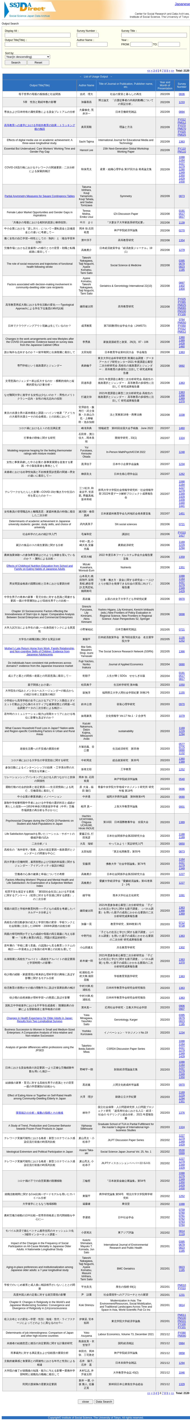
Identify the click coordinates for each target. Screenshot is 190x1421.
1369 (182, 398)
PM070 (182, 128)
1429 (182, 178)
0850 (182, 843)
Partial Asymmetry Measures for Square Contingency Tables (40, 196)
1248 (182, 452)
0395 (182, 260)
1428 (182, 343)
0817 (182, 216)
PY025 (182, 131)
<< (148, 70)
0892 (182, 365)
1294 (182, 548)
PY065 (182, 302)
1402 (182, 285)
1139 (182, 222)
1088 (182, 157)
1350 (182, 175)
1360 (182, 337)
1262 (182, 473)
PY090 (182, 1332)
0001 (182, 806)
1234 (182, 464)
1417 (182, 535)
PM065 (182, 308)
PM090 (182, 1335)
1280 (182, 169)
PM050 (182, 322)
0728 (182, 925)
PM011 (182, 1315)
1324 (182, 438)
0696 (182, 789)
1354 (182, 240)
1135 (182, 637)
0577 (182, 744)
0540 (182, 779)
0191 (182, 210)
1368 (182, 395)
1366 (182, 651)
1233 (182, 102)
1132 (182, 753)
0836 (182, 94)
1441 (182, 506)
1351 (182, 567)
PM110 (182, 151)
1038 (182, 414)
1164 (182, 160)
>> (172, 70)
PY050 (182, 325)
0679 (182, 263)
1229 (182, 545)
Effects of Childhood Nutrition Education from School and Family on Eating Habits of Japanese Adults (40, 567)
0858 (182, 1353)
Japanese (182, 4)
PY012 (182, 119)
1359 (182, 556)
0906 (182, 1005)
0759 (182, 1209)
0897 (182, 282)
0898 (182, 614)
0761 (182, 1215)
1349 (182, 172)
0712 (182, 922)
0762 (182, 1218)
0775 (182, 747)
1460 (182, 346)
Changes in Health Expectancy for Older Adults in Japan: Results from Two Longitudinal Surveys (40, 1020)
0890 (182, 664)
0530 (182, 1150)
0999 (182, 1153)
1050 (182, 684)
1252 (182, 640)
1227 (182, 163)
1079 (182, 715)
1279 (182, 166)
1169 (182, 542)
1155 (182, 692)
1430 (182, 181)
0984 (182, 1343)
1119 (182, 1234)
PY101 (182, 1327)
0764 (182, 319)
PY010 (182, 532)
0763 (182, 1222)
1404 (182, 289)
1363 (182, 141)
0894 (182, 111)
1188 (182, 834)
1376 (182, 1112)
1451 (182, 513)
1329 (182, 1384)
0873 (182, 196)
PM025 (182, 134)
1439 (182, 500)
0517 (182, 213)
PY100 (182, 314)
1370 (182, 401)
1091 (182, 895)
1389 (182, 340)
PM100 (182, 311)
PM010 (182, 1285)
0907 (182, 1009)
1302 (182, 947)
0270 (182, 230)
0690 (182, 796)
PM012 (182, 122)
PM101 (182, 1321)
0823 (182, 266)
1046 (182, 1372)
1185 (182, 269)
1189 (182, 837)
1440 (182, 503)
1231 (182, 1294)
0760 (182, 1212)
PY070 (182, 125)
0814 (182, 1231)
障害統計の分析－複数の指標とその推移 (39, 1112)
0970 (182, 598)
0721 (182, 524)
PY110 (182, 148)
